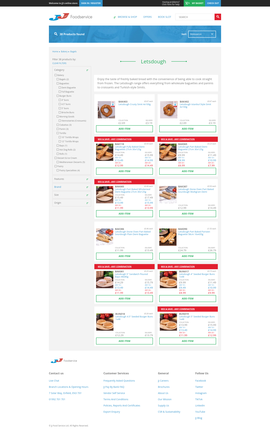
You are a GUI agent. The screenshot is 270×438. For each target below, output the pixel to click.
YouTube (200, 411)
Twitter (199, 386)
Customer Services (116, 373)
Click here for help (170, 3)
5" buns (65, 108)
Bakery (63, 51)
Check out (213, 3)
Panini (64, 129)
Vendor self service (114, 393)
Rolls (63, 154)
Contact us (56, 373)
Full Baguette (67, 92)
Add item (124, 128)
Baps (63, 145)
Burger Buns (65, 96)
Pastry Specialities (69, 170)
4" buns (65, 100)
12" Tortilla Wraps (70, 141)
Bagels (72, 51)
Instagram (201, 393)
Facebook (200, 380)
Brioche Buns (67, 112)
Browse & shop (127, 16)
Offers (147, 16)
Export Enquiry (111, 411)
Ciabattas (65, 125)
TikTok (198, 399)
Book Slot (164, 16)
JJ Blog (198, 418)
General (163, 373)
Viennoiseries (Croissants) (73, 121)
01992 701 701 (57, 399)
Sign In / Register (91, 3)
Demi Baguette (68, 87)
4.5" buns (66, 104)
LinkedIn (200, 405)
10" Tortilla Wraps (70, 137)
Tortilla (62, 133)
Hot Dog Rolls (67, 150)
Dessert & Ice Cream (67, 158)
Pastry (60, 166)
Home (55, 51)
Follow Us (201, 373)
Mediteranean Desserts (72, 162)
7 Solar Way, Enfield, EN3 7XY (65, 393)
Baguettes (64, 83)
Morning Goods (66, 116)
